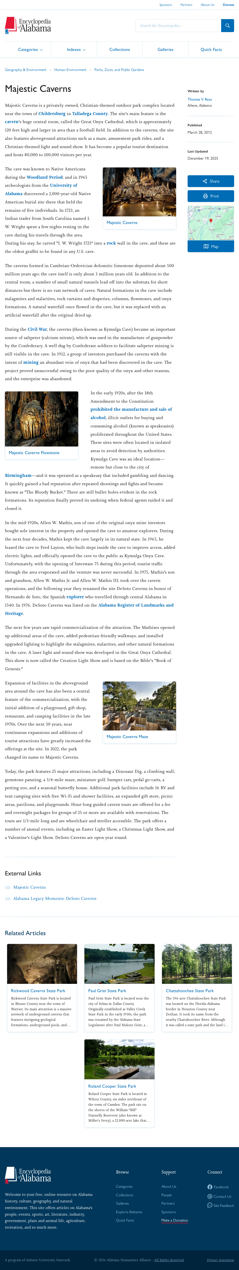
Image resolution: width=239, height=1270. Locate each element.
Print (211, 196)
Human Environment (70, 69)
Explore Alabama (129, 1212)
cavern (12, 122)
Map (210, 247)
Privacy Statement (220, 1260)
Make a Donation (174, 1220)
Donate (228, 5)
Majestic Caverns (29, 887)
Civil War (37, 329)
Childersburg (52, 114)
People (166, 1195)
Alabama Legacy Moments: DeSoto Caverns (55, 898)
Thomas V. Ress (200, 99)
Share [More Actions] (211, 181)
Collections (119, 49)
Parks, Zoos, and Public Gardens (119, 69)
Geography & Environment (25, 69)
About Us (207, 4)
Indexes (74, 49)
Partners (186, 4)
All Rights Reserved (169, 1260)
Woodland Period (45, 177)
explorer (75, 597)
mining (31, 362)
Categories (28, 49)
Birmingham (18, 475)
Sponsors (165, 4)
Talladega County (90, 114)
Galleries (165, 49)
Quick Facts (211, 49)
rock (111, 243)
